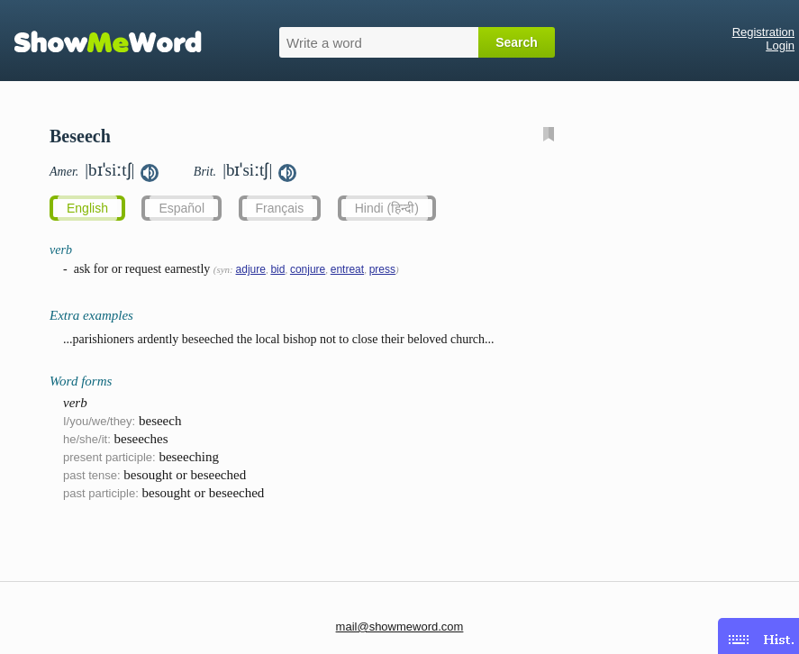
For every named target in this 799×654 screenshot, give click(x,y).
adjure (251, 269)
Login (780, 45)
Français (280, 208)
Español (181, 208)
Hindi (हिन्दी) (387, 208)
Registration (763, 32)
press (382, 269)
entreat (347, 269)
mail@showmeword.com (400, 626)
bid (277, 269)
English (87, 208)
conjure (307, 269)
